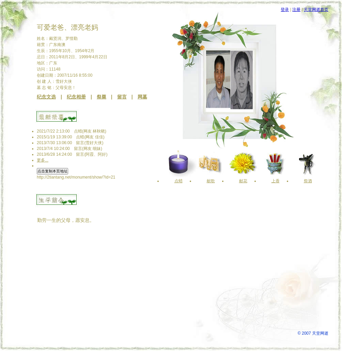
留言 (122, 97)
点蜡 (178, 181)
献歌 (211, 181)
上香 (275, 181)
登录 (285, 9)
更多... (42, 160)
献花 (243, 181)
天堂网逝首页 (316, 9)
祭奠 (101, 97)
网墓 (142, 97)
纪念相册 (76, 97)
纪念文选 (46, 97)
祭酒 (308, 181)
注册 (296, 9)
